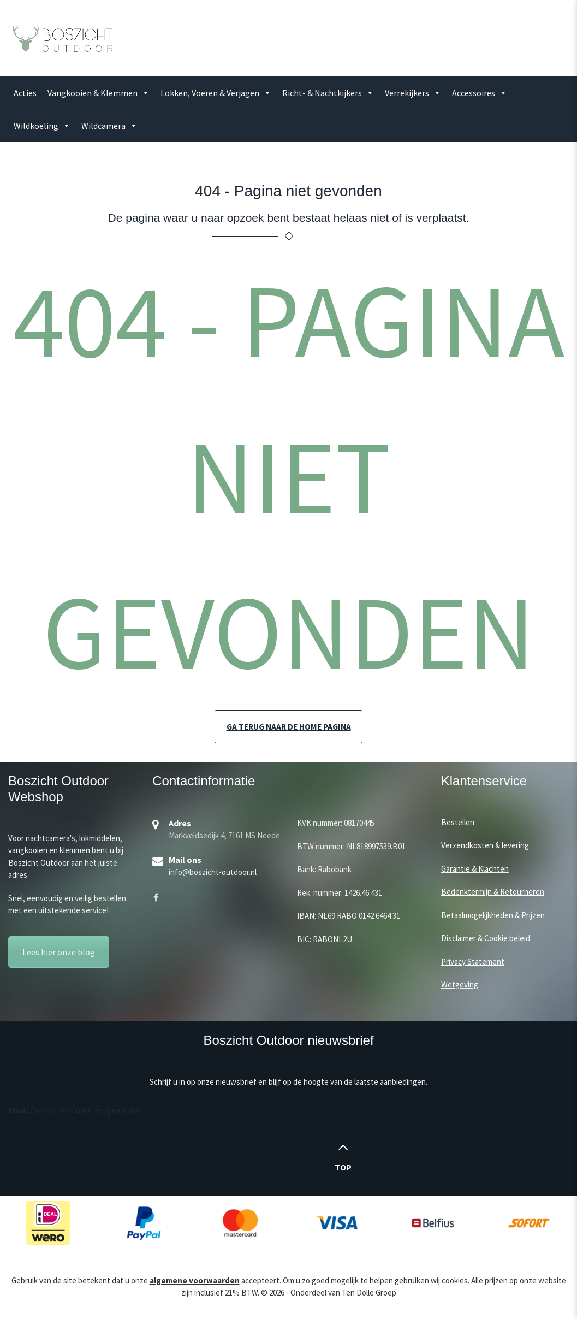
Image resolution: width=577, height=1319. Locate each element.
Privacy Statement (472, 962)
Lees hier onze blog (58, 952)
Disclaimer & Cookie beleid (485, 938)
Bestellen (457, 823)
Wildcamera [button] (109, 125)
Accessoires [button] (479, 92)
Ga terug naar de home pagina (288, 726)
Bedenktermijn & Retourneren (492, 892)
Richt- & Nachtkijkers (328, 92)
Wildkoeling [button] (42, 125)
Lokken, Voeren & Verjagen (215, 92)
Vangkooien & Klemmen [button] (98, 92)
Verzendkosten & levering (485, 846)
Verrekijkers (413, 92)
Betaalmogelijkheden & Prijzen (493, 915)
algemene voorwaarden (195, 1281)
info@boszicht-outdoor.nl (213, 872)
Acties (25, 92)
